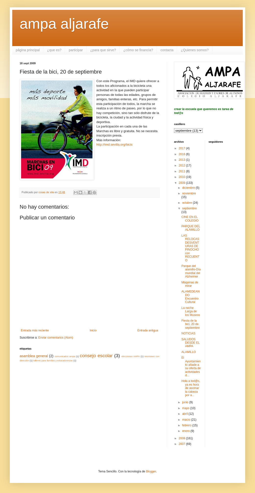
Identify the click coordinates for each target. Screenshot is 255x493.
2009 (182, 183)
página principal (28, 50)
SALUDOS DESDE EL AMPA (190, 343)
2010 (182, 177)
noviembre (189, 193)
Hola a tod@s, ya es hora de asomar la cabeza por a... (190, 388)
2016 (182, 154)
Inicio (93, 330)
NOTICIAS (188, 333)
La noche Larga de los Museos (190, 311)
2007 (182, 444)
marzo (186, 419)
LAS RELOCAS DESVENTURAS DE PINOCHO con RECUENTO (190, 248)
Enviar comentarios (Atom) (55, 337)
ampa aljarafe (64, 23)
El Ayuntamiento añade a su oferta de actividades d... (191, 366)
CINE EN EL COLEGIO (190, 218)
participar (76, 50)
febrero (187, 425)
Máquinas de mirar (189, 284)
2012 (182, 165)
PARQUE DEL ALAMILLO (190, 228)
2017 (182, 148)
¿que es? (54, 50)
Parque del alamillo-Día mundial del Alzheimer (191, 271)
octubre (187, 202)
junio (185, 402)
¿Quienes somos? (195, 50)
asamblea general (34, 356)
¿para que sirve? (103, 50)
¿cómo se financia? (138, 50)
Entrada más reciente (35, 330)
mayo (186, 408)
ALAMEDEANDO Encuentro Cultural (190, 297)
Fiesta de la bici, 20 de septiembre (190, 324)
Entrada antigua (147, 330)
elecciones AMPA (130, 356)
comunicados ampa (65, 356)
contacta (167, 50)
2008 (182, 438)
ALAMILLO (188, 352)
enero (186, 431)
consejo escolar (96, 355)
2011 (182, 171)
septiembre (189, 208)
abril (185, 414)
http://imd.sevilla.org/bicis (114, 144)
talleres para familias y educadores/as (53, 360)
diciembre (189, 188)
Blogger (151, 471)
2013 (182, 160)
